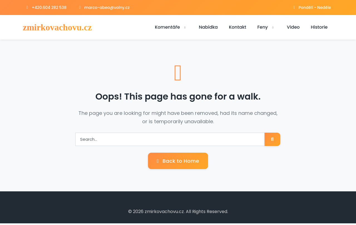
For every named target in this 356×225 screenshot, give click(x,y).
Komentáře (171, 28)
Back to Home (178, 162)
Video (293, 28)
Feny (266, 28)
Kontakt (237, 28)
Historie (319, 28)
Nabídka (208, 28)
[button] (185, 28)
